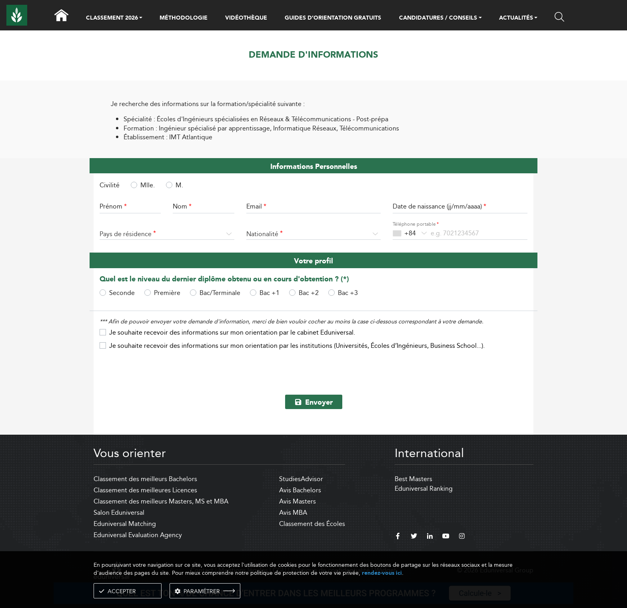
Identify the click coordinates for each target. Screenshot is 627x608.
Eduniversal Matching (125, 524)
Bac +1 (270, 292)
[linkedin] (430, 537)
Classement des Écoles (312, 524)
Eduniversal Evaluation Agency (138, 535)
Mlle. (147, 185)
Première (167, 292)
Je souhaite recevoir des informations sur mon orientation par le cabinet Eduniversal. (232, 332)
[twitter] (414, 537)
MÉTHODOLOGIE (184, 18)
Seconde (122, 292)
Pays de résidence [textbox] (126, 234)
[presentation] (313, 369)
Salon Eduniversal (119, 513)
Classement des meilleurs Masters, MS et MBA (161, 501)
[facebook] (398, 537)
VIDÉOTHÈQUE (246, 18)
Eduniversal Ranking (424, 489)
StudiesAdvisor (301, 479)
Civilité (110, 185)
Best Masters (413, 479)
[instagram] (462, 537)
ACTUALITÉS (516, 18)
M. (179, 185)
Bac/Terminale (220, 292)
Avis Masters (297, 501)
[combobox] (167, 234)
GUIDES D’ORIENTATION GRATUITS (333, 18)
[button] (140, 18)
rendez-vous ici (382, 573)
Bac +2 (309, 292)
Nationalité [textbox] (262, 234)
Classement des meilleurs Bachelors (145, 479)
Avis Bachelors (300, 490)
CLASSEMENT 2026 (112, 18)
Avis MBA (293, 513)
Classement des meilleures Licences (145, 490)
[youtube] (446, 537)
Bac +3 (348, 292)
